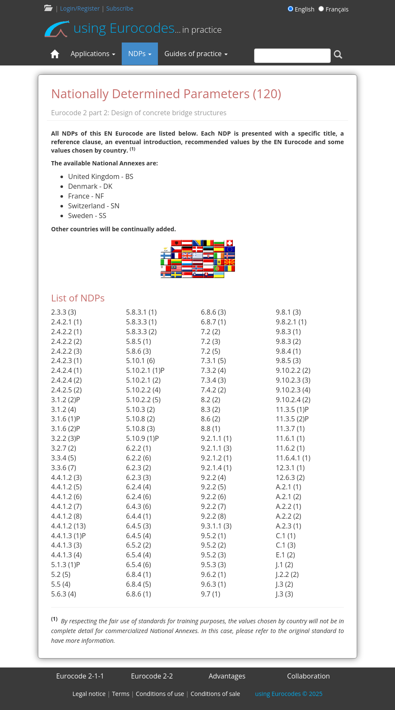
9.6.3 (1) (213, 584)
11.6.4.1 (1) (293, 458)
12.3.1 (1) (290, 467)
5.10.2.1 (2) (143, 380)
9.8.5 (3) (288, 360)
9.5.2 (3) (213, 554)
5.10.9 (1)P (142, 438)
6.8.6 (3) (213, 312)
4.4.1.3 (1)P (68, 535)
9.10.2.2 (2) (293, 370)
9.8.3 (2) (288, 341)
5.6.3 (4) (63, 594)
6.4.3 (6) (138, 506)
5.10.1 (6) (140, 360)
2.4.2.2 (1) (66, 331)
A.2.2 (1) (288, 506)
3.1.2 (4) (63, 409)
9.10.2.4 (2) (293, 399)
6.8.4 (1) (138, 574)
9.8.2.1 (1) (291, 322)
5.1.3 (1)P (65, 564)
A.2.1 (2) (288, 496)
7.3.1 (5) (213, 360)
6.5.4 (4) (138, 554)
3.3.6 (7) (63, 467)
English (302, 9)
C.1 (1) (285, 535)
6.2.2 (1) (138, 448)
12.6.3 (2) (290, 477)
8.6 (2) (210, 418)
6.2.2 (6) (138, 458)
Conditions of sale (215, 694)
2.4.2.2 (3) (66, 351)
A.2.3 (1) (288, 526)
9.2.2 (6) (213, 496)
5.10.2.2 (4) (143, 390)
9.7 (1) (210, 594)
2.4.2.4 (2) (66, 380)
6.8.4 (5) (138, 584)
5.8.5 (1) (138, 341)
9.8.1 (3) (288, 312)
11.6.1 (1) (290, 438)
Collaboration (308, 676)
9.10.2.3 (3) (293, 380)
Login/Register (80, 8)
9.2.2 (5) (213, 486)
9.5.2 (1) (213, 535)
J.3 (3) (284, 594)
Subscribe (119, 8)
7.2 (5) (210, 351)
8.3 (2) (210, 409)
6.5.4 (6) (138, 564)
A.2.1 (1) (288, 486)
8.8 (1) (210, 428)
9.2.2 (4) (213, 477)
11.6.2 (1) (290, 448)
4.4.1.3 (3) (66, 545)
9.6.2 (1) (213, 574)
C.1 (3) (285, 545)
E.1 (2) (285, 554)
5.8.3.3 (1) (141, 322)
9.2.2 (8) (213, 516)
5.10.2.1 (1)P (145, 370)
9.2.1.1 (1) (216, 438)
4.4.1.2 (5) (66, 486)
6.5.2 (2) (138, 545)
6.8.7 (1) (213, 322)
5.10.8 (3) (140, 428)
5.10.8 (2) (140, 418)
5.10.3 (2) (140, 409)
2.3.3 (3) (63, 312)
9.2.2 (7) (213, 506)
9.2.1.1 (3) (216, 448)
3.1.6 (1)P (65, 418)
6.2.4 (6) (138, 496)
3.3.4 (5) (63, 458)
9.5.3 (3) (213, 564)
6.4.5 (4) (138, 535)
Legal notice (89, 694)
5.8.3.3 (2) (141, 331)
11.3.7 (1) (290, 428)
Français (333, 9)
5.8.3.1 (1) (141, 312)
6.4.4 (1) (138, 516)
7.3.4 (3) (213, 380)
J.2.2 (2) (287, 574)
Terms (120, 694)
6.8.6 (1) (138, 594)
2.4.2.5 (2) (66, 390)
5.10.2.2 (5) (143, 399)
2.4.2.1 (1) (66, 322)
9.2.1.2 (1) (216, 458)
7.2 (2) (210, 331)
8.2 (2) (210, 399)
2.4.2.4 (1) (66, 370)
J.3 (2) (284, 584)
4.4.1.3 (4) (66, 554)
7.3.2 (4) (213, 370)
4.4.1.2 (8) (66, 516)
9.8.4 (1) (288, 351)
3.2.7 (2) (63, 448)
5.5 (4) (60, 584)
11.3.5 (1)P (292, 409)
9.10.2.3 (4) (293, 390)
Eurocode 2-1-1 (80, 676)
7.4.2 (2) (213, 390)
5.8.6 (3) (138, 351)
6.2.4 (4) (138, 486)
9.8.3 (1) (288, 331)
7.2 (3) (210, 341)
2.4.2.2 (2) (66, 341)
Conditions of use (160, 694)
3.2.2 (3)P (65, 438)
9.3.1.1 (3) (216, 526)
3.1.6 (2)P (65, 428)
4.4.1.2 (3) (66, 477)
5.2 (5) (60, 574)
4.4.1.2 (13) (68, 526)
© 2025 (288, 694)
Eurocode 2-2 (152, 676)
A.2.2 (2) (288, 516)
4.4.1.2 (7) (66, 506)
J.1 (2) (284, 564)
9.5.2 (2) (213, 545)
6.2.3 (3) (138, 477)
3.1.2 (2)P (65, 399)
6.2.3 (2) (138, 467)
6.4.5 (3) (138, 526)
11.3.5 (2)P (292, 418)
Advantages (227, 676)
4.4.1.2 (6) (66, 496)
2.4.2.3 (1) (66, 360)
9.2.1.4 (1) (216, 467)
